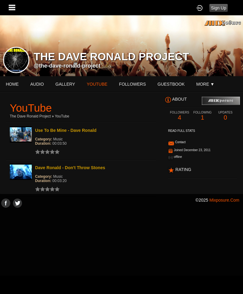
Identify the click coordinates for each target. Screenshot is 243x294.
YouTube (62, 116)
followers (132, 84)
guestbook (171, 84)
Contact (180, 142)
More (205, 84)
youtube (97, 84)
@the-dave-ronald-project (67, 66)
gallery (65, 84)
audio (37, 84)
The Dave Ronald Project (30, 116)
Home (12, 84)
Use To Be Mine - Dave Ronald (66, 130)
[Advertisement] (121, 250)
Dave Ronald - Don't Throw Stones (70, 167)
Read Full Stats (181, 130)
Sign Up (218, 8)
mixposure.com (224, 200)
